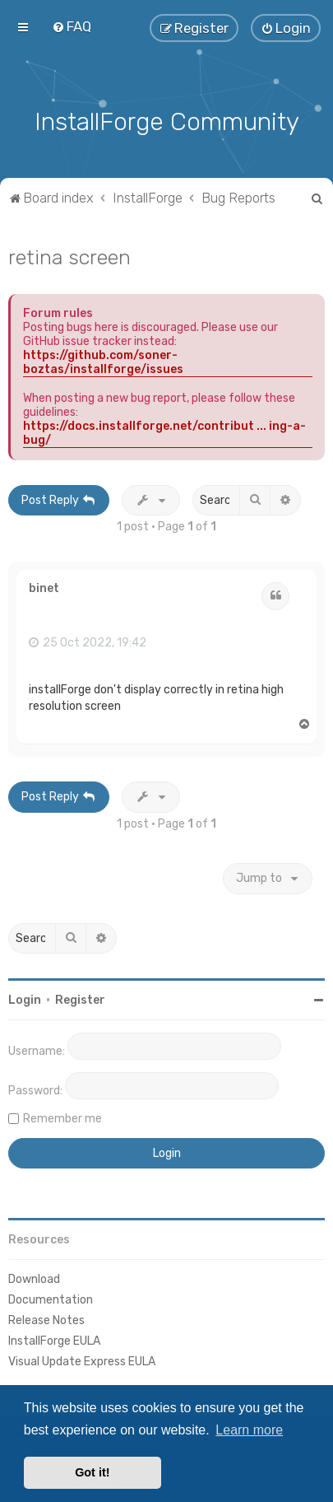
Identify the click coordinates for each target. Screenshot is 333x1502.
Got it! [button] (92, 1472)
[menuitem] (71, 26)
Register (80, 998)
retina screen (69, 254)
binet (44, 587)
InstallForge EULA (54, 1339)
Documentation (50, 1298)
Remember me (62, 1116)
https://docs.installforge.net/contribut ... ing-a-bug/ (164, 431)
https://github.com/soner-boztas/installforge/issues (103, 360)
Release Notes (46, 1319)
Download (34, 1277)
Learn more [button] (249, 1430)
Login (24, 998)
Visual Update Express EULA (81, 1360)
